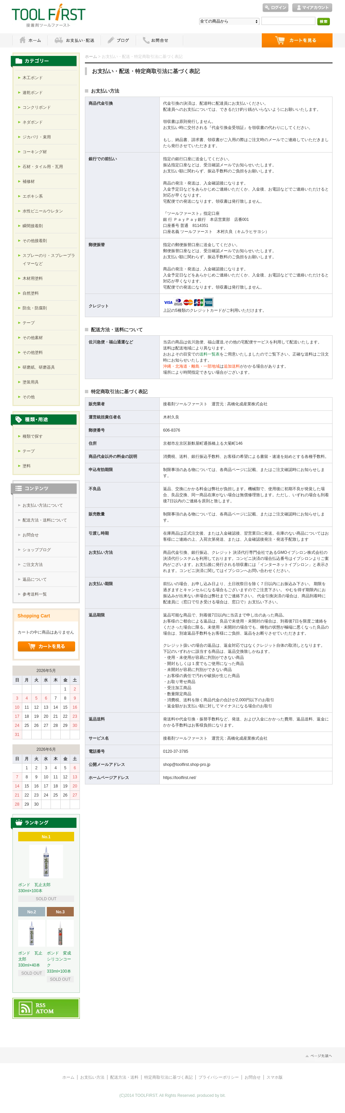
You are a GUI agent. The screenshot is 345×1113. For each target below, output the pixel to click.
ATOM (45, 1012)
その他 (29, 397)
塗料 (27, 466)
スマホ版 (274, 1077)
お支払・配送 (74, 40)
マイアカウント (312, 7)
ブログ (118, 40)
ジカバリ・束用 (37, 137)
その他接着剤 (35, 240)
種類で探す (33, 436)
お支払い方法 (92, 1077)
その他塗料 (33, 352)
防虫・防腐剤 (35, 308)
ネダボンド (33, 122)
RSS (41, 1005)
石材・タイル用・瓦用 (43, 166)
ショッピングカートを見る (46, 646)
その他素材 (33, 337)
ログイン (275, 7)
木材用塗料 (33, 278)
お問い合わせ (160, 40)
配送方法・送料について (45, 520)
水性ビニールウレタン (43, 211)
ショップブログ (37, 549)
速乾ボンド (33, 92)
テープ (29, 323)
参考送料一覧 (35, 594)
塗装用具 (31, 382)
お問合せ (31, 535)
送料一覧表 (209, 354)
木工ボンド (33, 77)
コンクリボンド (37, 107)
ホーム (30, 40)
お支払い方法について (43, 505)
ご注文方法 (33, 564)
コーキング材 (35, 151)
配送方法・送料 (124, 1077)
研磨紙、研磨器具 (39, 367)
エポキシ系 (33, 196)
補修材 (29, 181)
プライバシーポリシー (218, 1077)
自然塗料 (31, 293)
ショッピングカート (297, 40)
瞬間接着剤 (33, 226)
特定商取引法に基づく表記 (168, 1077)
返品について (35, 579)
